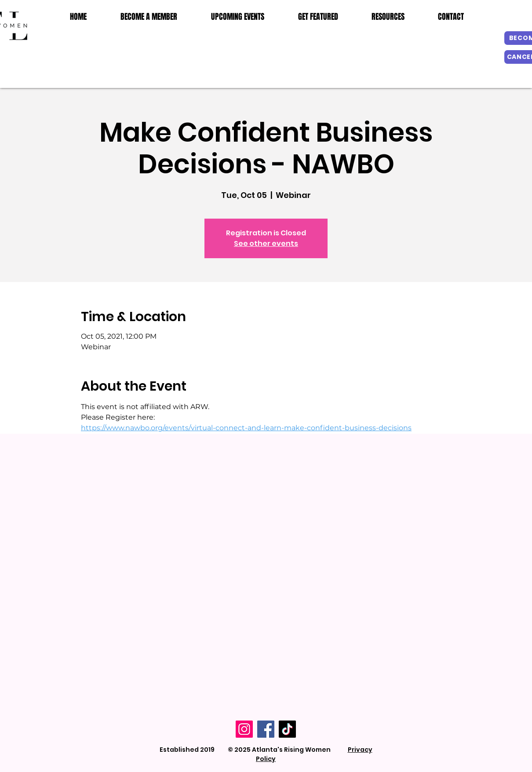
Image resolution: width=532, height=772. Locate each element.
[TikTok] (287, 729)
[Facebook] (265, 729)
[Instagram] (244, 729)
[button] (388, 16)
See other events (266, 243)
